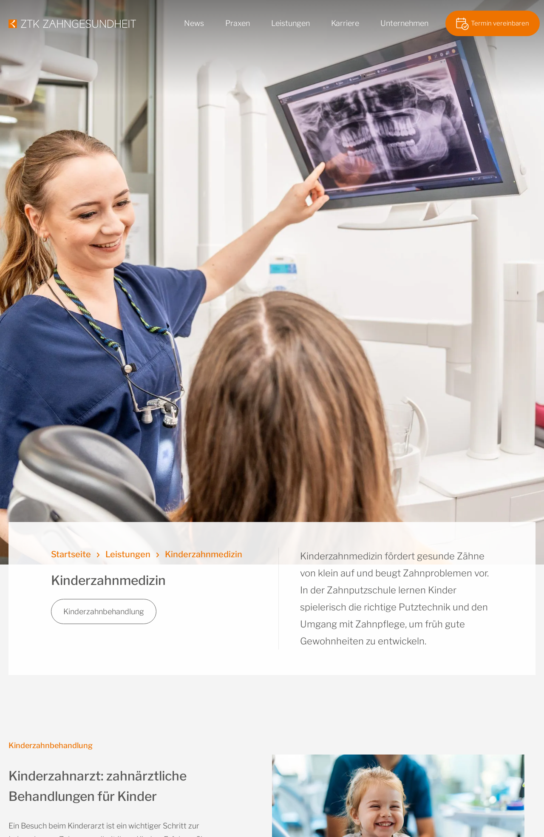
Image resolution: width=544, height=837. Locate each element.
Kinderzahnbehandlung (103, 611)
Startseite (71, 554)
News (194, 23)
